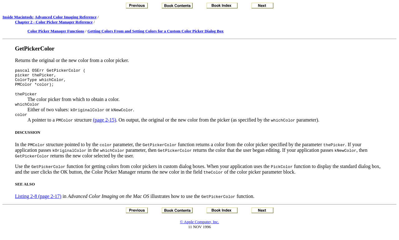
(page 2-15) (104, 126)
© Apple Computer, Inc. (199, 228)
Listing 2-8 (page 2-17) (38, 202)
